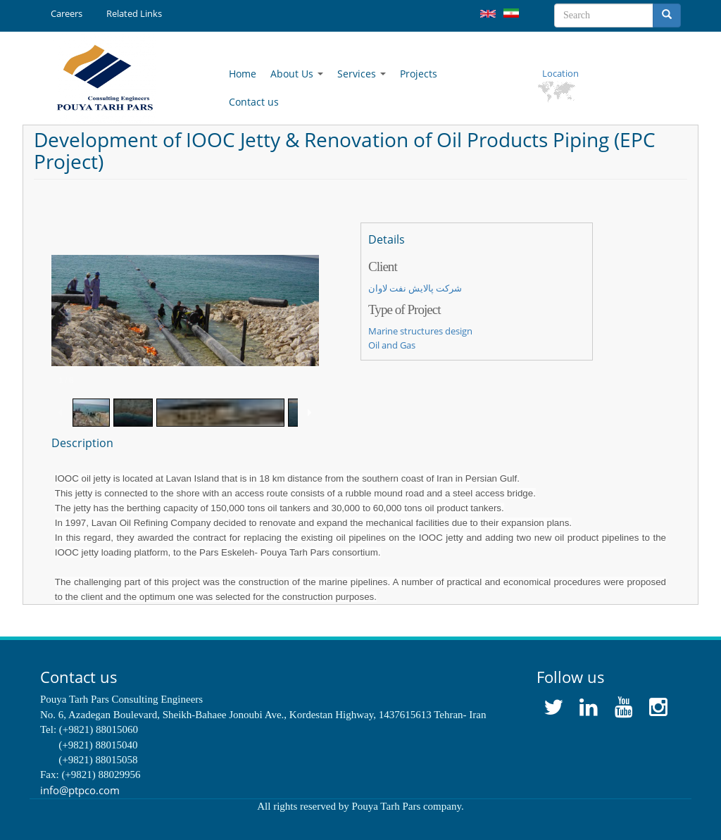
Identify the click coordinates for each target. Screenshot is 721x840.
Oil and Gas (391, 345)
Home (242, 73)
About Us (296, 73)
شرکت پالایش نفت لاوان (415, 288)
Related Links (134, 13)
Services (361, 73)
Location (560, 73)
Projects (418, 73)
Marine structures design (420, 331)
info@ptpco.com (80, 790)
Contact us (254, 101)
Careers (66, 13)
